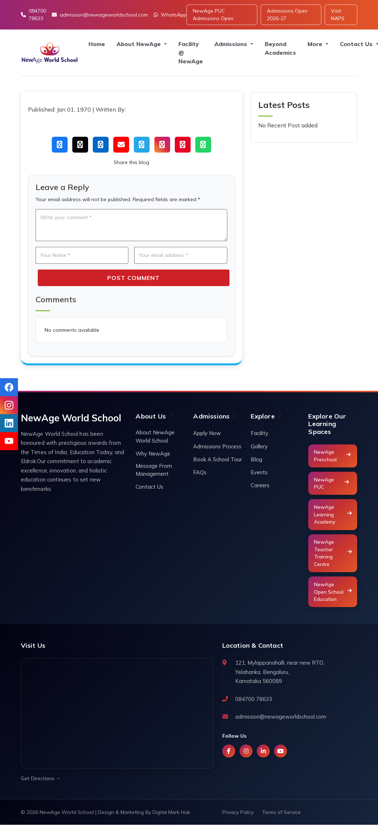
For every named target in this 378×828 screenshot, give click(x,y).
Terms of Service (282, 815)
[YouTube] (280, 754)
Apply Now (207, 433)
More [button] (316, 43)
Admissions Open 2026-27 (287, 15)
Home (96, 43)
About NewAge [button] (140, 43)
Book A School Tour (217, 459)
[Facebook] (228, 754)
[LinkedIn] (263, 754)
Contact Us (149, 487)
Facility (259, 433)
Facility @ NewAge (190, 52)
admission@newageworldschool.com (100, 15)
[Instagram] (246, 754)
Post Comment (133, 277)
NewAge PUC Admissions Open (213, 15)
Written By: (111, 109)
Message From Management (154, 470)
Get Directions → (41, 781)
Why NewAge (153, 453)
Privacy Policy (238, 815)
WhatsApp (170, 15)
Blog (256, 459)
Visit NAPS (338, 15)
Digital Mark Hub (171, 815)
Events (259, 472)
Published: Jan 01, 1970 (59, 109)
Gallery (259, 446)
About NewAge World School (155, 436)
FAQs (199, 472)
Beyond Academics (280, 48)
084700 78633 (33, 15)
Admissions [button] (231, 43)
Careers (260, 485)
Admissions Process (217, 446)
